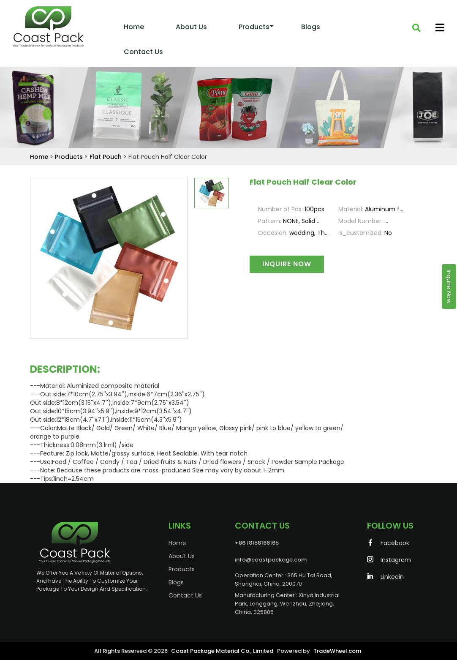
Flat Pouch (106, 157)
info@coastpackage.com (244, 560)
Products (254, 27)
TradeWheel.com (337, 651)
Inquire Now (449, 286)
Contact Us (158, 595)
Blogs (310, 27)
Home (134, 27)
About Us (191, 27)
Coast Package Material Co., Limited (222, 651)
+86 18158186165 (230, 543)
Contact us (143, 52)
